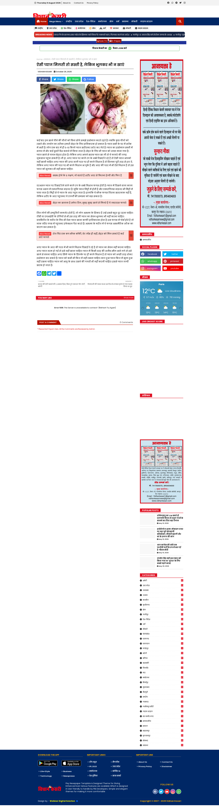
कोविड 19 (116, 771)
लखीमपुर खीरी (163, 706)
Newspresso (69, 776)
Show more (128, 297)
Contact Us (167, 762)
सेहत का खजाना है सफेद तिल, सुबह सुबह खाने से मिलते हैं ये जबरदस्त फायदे (89, 202)
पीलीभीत (163, 634)
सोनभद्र (163, 740)
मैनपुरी (163, 692)
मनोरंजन (102, 21)
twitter (175, 254)
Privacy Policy (92, 3)
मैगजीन (115, 762)
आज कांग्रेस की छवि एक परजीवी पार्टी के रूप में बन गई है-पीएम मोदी (169, 547)
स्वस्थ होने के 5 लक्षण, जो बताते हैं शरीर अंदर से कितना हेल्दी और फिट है (87, 175)
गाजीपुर (163, 614)
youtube (175, 268)
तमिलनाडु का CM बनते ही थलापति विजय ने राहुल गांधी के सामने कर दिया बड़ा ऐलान (170, 518)
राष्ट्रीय (69, 21)
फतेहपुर (163, 648)
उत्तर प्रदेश (79, 21)
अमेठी (163, 580)
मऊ (163, 672)
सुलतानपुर (163, 735)
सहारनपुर (163, 730)
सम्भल (163, 726)
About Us (67, 3)
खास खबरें (116, 775)
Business (67, 771)
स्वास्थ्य (125, 21)
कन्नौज (163, 600)
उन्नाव (163, 595)
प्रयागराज (163, 643)
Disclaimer (167, 766)
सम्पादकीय (147, 240)
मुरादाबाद (163, 687)
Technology (46, 776)
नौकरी (163, 629)
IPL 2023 (93, 766)
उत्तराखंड (163, 590)
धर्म (117, 21)
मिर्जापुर (163, 682)
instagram (152, 268)
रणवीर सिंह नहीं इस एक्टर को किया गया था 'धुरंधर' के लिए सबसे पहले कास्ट (169, 561)
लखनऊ (163, 701)
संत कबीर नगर (163, 716)
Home (44, 21)
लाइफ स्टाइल (146, 21)
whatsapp (152, 261)
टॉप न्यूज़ (93, 762)
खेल (111, 21)
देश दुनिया (93, 775)
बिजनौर (163, 668)
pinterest (174, 261)
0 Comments (126, 322)
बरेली (163, 653)
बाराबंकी (163, 663)
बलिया (163, 658)
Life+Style (45, 771)
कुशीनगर (163, 604)
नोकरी (134, 21)
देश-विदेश (90, 21)
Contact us (79, 3)
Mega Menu (55, 21)
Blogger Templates (21, 806)
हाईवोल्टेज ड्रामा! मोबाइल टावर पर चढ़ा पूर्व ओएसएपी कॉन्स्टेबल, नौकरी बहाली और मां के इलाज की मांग (170, 533)
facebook (152, 254)
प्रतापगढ (163, 638)
